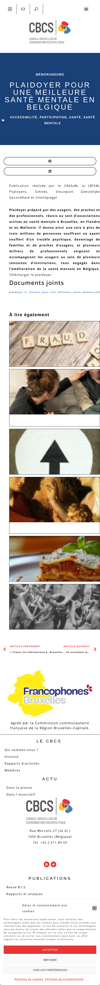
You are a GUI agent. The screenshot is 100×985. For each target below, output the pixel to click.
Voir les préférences (50, 970)
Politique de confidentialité (64, 979)
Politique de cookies (29, 979)
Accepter (50, 949)
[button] (94, 908)
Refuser (50, 959)
